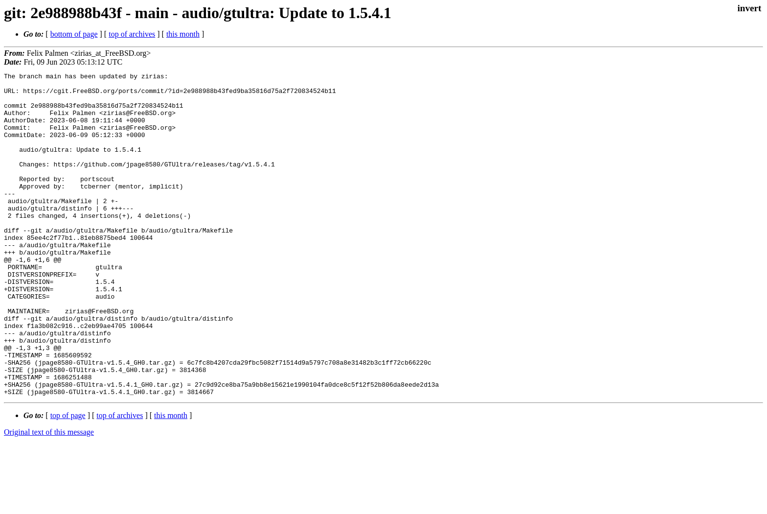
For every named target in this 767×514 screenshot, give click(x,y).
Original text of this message (49, 496)
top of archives (132, 34)
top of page (68, 480)
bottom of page (74, 34)
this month (183, 34)
